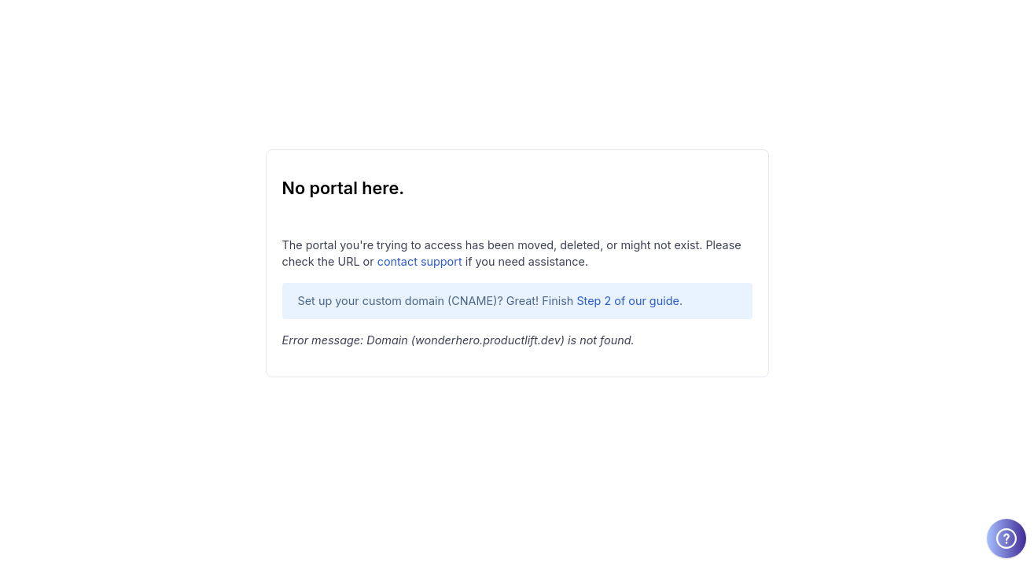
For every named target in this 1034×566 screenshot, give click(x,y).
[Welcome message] (1006, 538)
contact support (419, 261)
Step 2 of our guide (627, 300)
